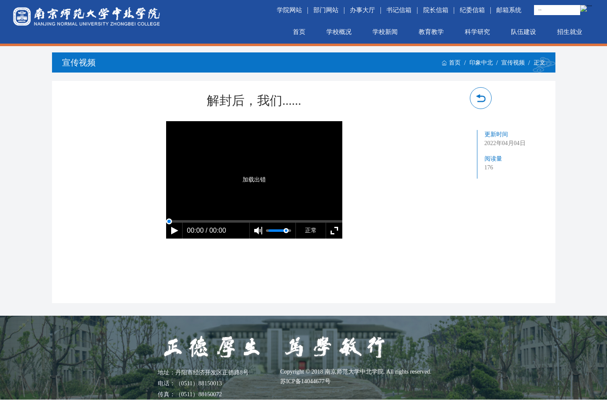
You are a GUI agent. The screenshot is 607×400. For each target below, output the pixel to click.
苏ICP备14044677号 (305, 381)
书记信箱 (399, 10)
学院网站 (289, 10)
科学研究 (477, 32)
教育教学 (431, 32)
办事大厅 (362, 10)
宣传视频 (513, 63)
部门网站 (326, 10)
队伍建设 (523, 32)
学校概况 (339, 32)
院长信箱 (435, 10)
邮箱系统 (508, 10)
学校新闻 (385, 32)
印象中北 (481, 63)
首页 (299, 32)
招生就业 (569, 32)
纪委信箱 (472, 10)
